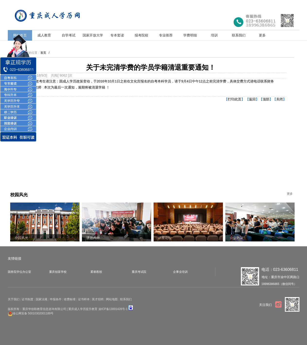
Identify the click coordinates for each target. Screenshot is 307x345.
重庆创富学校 (58, 272)
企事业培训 (180, 272)
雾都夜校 (96, 272)
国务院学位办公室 (19, 272)
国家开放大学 (93, 35)
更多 (262, 35)
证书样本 (84, 299)
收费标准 (70, 299)
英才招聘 (98, 299)
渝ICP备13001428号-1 (113, 309)
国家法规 (41, 299)
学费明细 (190, 35)
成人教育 (44, 35)
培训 (214, 35)
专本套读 (117, 35)
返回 (252, 99)
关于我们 (13, 299)
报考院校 (141, 35)
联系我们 (239, 35)
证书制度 (27, 299)
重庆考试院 (139, 272)
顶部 (266, 99)
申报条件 (55, 299)
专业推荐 (166, 35)
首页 (43, 52)
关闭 (279, 99)
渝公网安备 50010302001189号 (33, 313)
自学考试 (68, 35)
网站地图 (112, 299)
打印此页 (234, 99)
